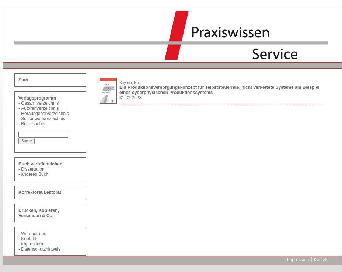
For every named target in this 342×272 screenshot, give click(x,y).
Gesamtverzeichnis (40, 103)
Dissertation (32, 169)
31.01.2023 (130, 97)
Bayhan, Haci (130, 83)
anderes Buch (34, 174)
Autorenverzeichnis (40, 108)
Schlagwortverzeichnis (43, 118)
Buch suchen (33, 123)
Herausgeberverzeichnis (45, 113)
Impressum (32, 244)
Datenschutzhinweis (40, 249)
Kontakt (28, 238)
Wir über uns (33, 233)
